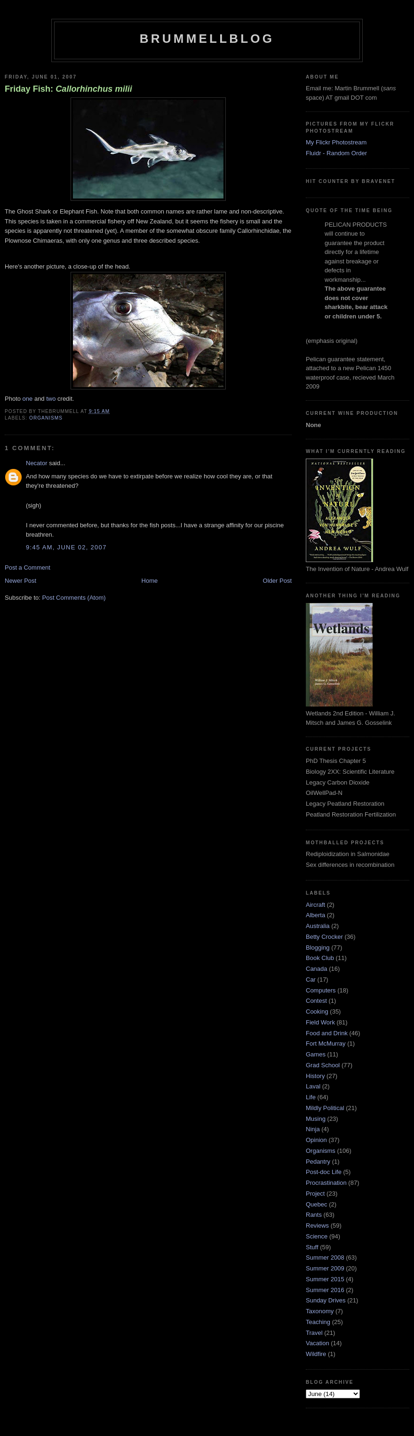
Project (315, 1193)
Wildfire (316, 1353)
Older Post (277, 580)
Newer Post (20, 580)
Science (316, 1236)
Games (316, 1054)
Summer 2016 (325, 1289)
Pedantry (318, 1161)
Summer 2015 (325, 1279)
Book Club (320, 957)
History (315, 1075)
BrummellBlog (207, 39)
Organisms (46, 417)
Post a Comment (27, 567)
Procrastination (326, 1182)
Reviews (317, 1225)
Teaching (318, 1321)
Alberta (315, 915)
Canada (316, 968)
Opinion (316, 1139)
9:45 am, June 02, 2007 (66, 547)
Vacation (317, 1343)
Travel (314, 1332)
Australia (318, 925)
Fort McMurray (326, 1043)
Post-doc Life (324, 1171)
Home (150, 580)
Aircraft (315, 904)
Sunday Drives (326, 1300)
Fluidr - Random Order (336, 153)
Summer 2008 (325, 1257)
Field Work (320, 1022)
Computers (321, 990)
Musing (316, 1118)
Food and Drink (327, 1033)
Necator (37, 463)
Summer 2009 (325, 1268)
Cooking (317, 1011)
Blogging (318, 947)
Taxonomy (320, 1311)
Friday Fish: (68, 89)
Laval (313, 1086)
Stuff (312, 1247)
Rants (314, 1214)
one (28, 398)
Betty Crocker (324, 936)
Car (311, 979)
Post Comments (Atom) (74, 597)
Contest (316, 1000)
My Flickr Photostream (336, 142)
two (51, 398)
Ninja (313, 1129)
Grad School (323, 1065)
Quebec (316, 1204)
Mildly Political (325, 1107)
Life (311, 1097)
